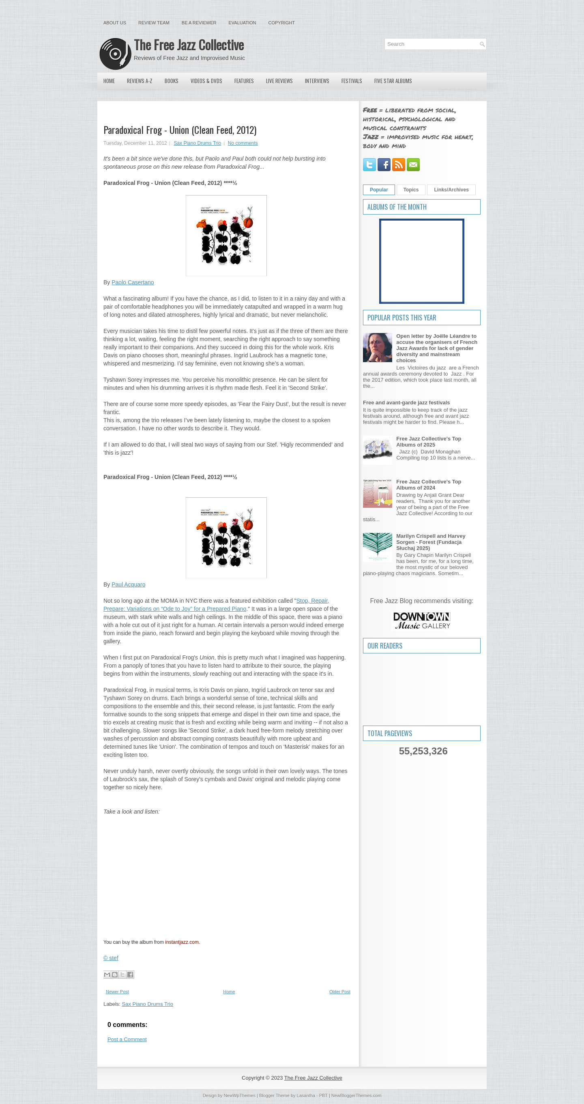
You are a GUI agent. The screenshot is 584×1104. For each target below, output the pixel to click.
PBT (323, 1095)
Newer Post (117, 991)
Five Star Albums (393, 81)
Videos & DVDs (206, 81)
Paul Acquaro (128, 584)
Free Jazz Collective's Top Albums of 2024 (428, 485)
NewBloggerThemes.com (356, 1095)
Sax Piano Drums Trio (197, 143)
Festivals (351, 81)
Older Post (339, 991)
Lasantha (306, 1095)
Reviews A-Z (139, 81)
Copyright (281, 22)
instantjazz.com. (182, 942)
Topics (411, 190)
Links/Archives (451, 190)
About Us (114, 22)
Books (171, 81)
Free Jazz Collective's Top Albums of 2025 (428, 442)
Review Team (154, 22)
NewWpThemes (240, 1095)
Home (109, 81)
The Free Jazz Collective (189, 44)
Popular (379, 190)
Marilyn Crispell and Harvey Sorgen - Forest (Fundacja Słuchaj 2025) (431, 542)
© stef (110, 958)
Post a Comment (127, 1039)
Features (244, 81)
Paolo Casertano (133, 282)
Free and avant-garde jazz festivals (406, 403)
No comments (243, 143)
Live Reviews (279, 81)
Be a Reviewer (199, 22)
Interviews (317, 81)
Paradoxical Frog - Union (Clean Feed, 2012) (179, 129)
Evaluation (242, 22)
